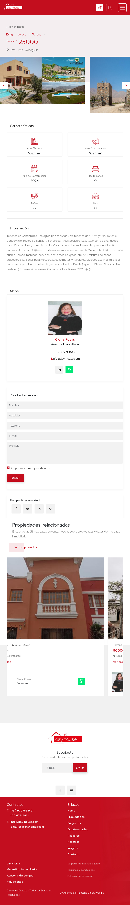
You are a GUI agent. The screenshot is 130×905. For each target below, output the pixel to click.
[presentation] (4, 85)
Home (71, 811)
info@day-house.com (65, 358)
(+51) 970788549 (21, 811)
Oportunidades (78, 829)
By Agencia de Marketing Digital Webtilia (82, 892)
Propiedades (76, 817)
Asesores (74, 836)
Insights (73, 848)
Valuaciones (15, 882)
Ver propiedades (25, 547)
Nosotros (73, 842)
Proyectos (74, 823)
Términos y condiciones (81, 870)
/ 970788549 (65, 351)
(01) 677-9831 (19, 816)
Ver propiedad (21, 662)
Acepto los (28, 468)
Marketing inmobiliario (22, 869)
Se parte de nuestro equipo (84, 863)
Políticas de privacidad (80, 876)
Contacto (74, 854)
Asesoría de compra (20, 876)
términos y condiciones (37, 468)
